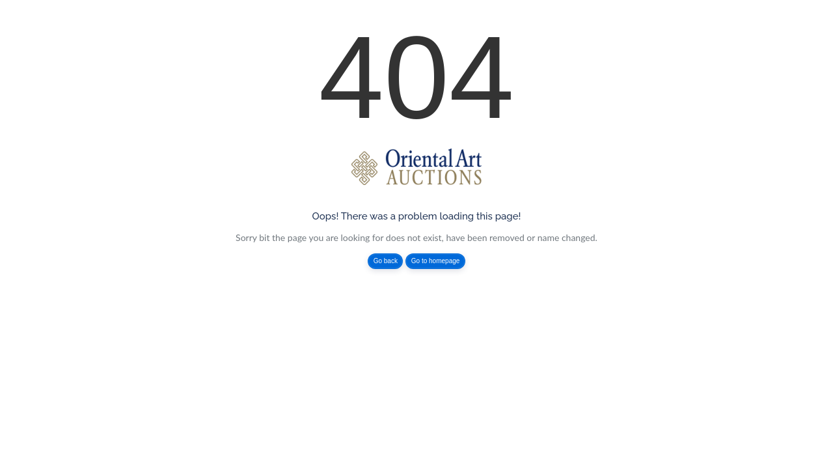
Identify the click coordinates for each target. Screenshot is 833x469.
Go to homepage (435, 260)
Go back (386, 260)
